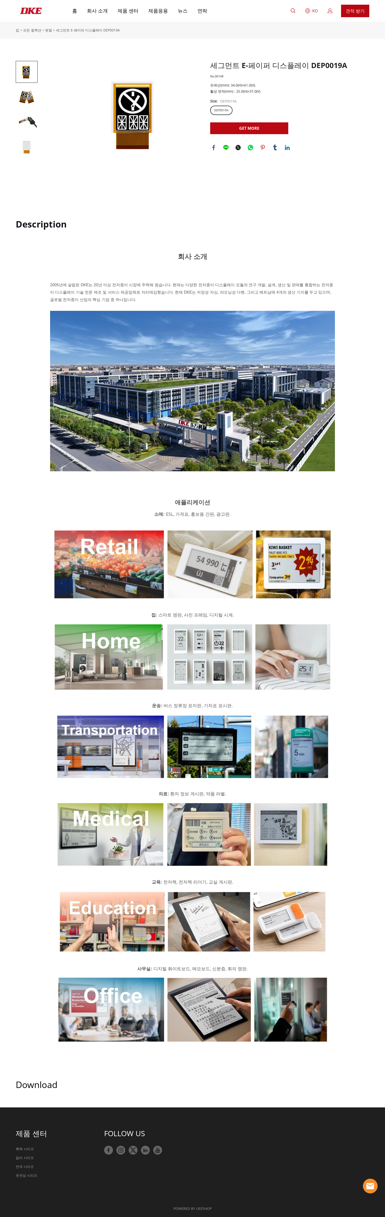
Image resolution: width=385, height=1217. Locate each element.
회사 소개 (97, 10)
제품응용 (158, 10)
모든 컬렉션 (32, 30)
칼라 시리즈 (25, 1157)
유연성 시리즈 (26, 1175)
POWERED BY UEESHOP (193, 1208)
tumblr (275, 147)
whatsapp (250, 147)
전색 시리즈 (25, 1166)
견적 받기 (355, 11)
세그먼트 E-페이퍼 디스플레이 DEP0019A (88, 30)
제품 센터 (128, 10)
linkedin (287, 147)
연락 (202, 10)
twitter (238, 147)
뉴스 (183, 10)
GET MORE (249, 128)
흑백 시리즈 (25, 1148)
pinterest (263, 147)
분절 (48, 30)
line (226, 147)
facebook (214, 147)
